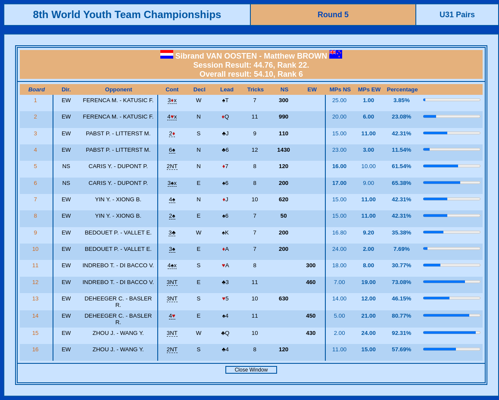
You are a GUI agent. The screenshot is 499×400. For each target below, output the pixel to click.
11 (36, 265)
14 (36, 315)
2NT (172, 166)
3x (172, 100)
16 (36, 349)
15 (36, 333)
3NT (172, 282)
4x (172, 116)
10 (36, 249)
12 (36, 282)
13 (36, 298)
